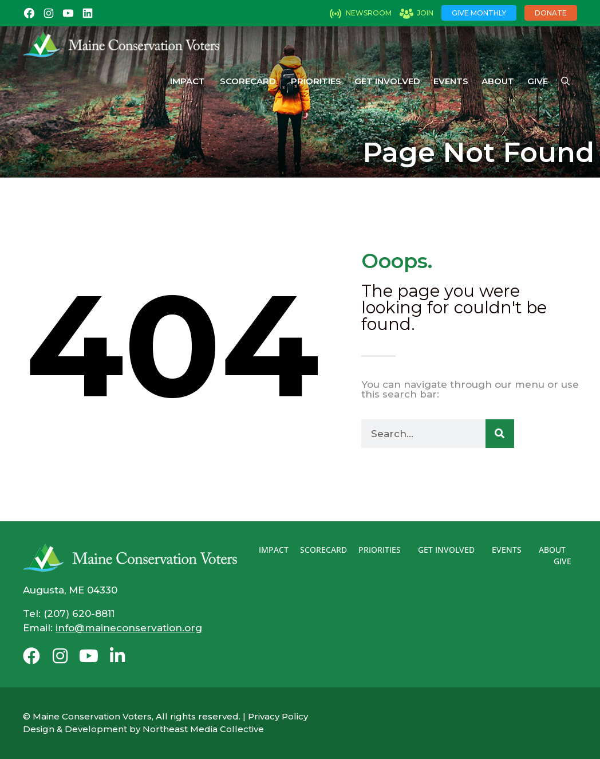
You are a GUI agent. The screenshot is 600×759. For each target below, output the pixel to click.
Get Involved (387, 81)
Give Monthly (479, 13)
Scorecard (248, 81)
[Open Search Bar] (565, 81)
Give (537, 81)
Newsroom (369, 13)
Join (425, 13)
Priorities (316, 81)
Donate (551, 13)
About (497, 81)
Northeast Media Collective (203, 728)
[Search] (499, 433)
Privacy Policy (278, 716)
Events (450, 81)
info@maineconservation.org (129, 628)
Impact (187, 81)
